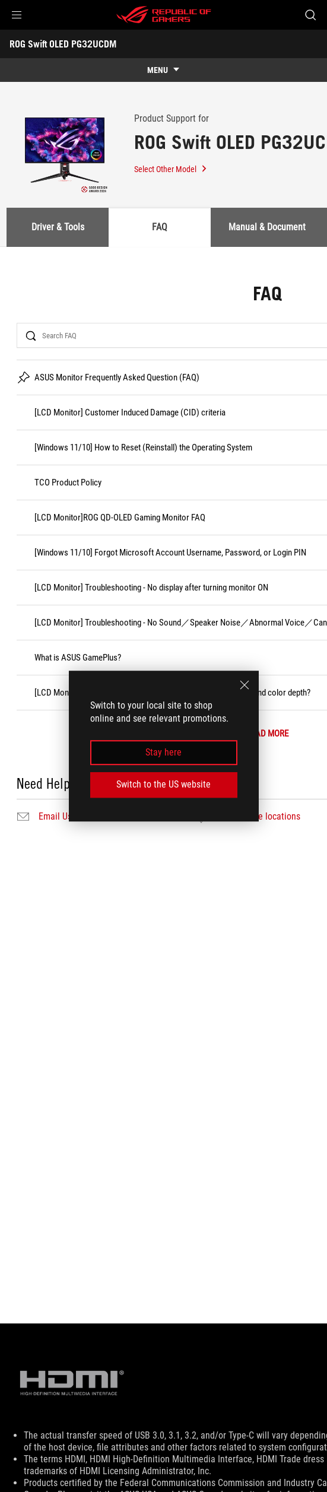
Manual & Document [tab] (267, 227)
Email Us (55, 816)
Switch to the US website (163, 784)
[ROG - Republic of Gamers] (163, 15)
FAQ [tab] (159, 227)
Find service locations (258, 816)
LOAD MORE (267, 734)
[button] (16, 15)
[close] (244, 685)
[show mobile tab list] (163, 70)
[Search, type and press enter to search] (310, 15)
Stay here (163, 752)
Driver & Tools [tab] (57, 227)
